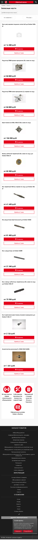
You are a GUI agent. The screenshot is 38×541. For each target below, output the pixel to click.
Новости (19, 492)
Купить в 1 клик (19, 53)
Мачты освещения (18, 470)
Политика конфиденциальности (19, 487)
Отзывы (18, 501)
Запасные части (18, 467)
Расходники (18, 463)
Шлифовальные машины (18, 460)
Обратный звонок (21, 2)
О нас (18, 499)
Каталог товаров (19, 428)
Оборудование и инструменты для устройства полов (18, 447)
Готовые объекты (18, 511)
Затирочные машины (18, 440)
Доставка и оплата (19, 484)
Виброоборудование (18, 432)
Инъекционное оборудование (18, 442)
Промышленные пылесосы (18, 452)
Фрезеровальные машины (19, 458)
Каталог (9, 5)
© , (11, 537)
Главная (3, 5)
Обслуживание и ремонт (19, 480)
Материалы (19, 465)
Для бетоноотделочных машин (9, 12)
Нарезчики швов (18, 444)
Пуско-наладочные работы (19, 482)
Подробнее (27, 531)
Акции (18, 509)
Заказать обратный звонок (19, 517)
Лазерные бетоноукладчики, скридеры (18, 435)
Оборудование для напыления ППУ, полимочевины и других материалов (19, 455)
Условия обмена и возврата (19, 477)
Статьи (19, 489)
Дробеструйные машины (18, 437)
